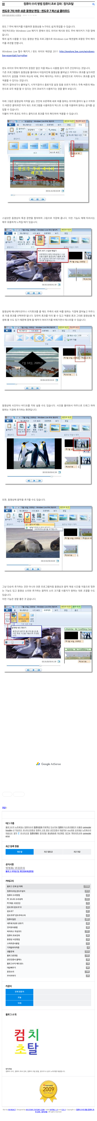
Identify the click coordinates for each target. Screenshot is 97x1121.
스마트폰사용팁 (48, 943)
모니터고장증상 (29, 830)
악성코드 (18, 830)
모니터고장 (24, 833)
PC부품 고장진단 (48, 903)
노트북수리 (86, 830)
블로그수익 (10, 827)
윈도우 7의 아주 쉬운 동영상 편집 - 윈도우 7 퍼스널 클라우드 (36, 11)
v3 (14, 830)
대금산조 (9, 833)
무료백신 (46, 827)
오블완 (79, 827)
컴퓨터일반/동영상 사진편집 (11, 15)
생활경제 (48, 951)
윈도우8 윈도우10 (48, 907)
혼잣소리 (48, 971)
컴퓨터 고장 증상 (43, 830)
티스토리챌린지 (70, 827)
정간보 (67, 833)
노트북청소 (19, 827)
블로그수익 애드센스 (48, 963)
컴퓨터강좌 (38, 827)
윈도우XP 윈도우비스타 (48, 915)
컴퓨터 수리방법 (48, 895)
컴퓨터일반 (48, 919)
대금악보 (63, 830)
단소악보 (54, 827)
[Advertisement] (48, 764)
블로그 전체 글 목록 (48, 886)
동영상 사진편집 (48, 939)
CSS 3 (64, 1110)
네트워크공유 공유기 (48, 923)
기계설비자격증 (48, 947)
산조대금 (78, 830)
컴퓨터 (61, 827)
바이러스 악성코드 (48, 931)
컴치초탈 (43, 833)
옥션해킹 (60, 833)
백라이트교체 (76, 833)
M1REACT (12, 1110)
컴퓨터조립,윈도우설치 (48, 891)
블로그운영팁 (48, 955)
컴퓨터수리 (28, 827)
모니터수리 (52, 833)
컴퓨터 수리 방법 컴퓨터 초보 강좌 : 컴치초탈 (48, 3)
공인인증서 (54, 830)
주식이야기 (48, 976)
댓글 (4, 808)
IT (18, 833)
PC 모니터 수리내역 (48, 899)
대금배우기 (48, 967)
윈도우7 (48, 911)
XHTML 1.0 (54, 1110)
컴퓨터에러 (34, 833)
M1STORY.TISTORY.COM (35, 1110)
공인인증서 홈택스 (48, 959)
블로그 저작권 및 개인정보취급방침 (19, 871)
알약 (15, 833)
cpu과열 (70, 830)
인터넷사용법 (48, 927)
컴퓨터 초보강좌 (48, 935)
